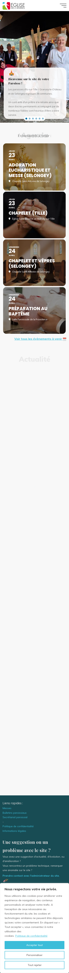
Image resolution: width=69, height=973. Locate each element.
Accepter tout (34, 945)
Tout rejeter (35, 965)
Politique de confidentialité (31, 935)
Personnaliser (34, 955)
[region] (34, 928)
